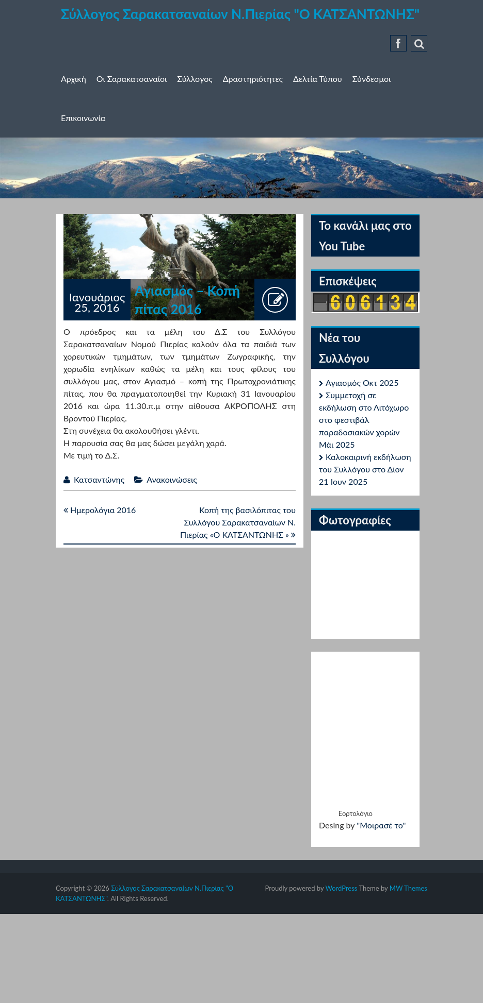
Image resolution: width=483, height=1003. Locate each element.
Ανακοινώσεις (172, 479)
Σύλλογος (194, 78)
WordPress (341, 888)
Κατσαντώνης (99, 479)
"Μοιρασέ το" (381, 825)
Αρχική (73, 78)
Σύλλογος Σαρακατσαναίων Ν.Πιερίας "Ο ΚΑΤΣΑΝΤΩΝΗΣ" (240, 14)
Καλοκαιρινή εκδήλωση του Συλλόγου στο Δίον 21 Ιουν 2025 (365, 469)
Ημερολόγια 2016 (99, 510)
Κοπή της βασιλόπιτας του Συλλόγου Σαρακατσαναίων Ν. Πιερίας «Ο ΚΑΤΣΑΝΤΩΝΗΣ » (238, 522)
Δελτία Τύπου (317, 78)
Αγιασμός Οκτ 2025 (362, 382)
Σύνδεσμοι (371, 78)
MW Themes (408, 888)
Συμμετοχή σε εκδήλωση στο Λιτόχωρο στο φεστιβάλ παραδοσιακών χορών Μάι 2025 (364, 419)
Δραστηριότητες (253, 78)
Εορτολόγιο (356, 813)
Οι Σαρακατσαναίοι (131, 78)
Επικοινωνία (83, 118)
